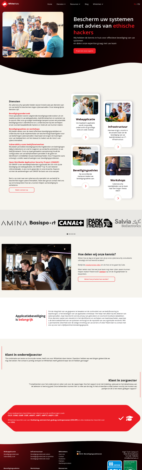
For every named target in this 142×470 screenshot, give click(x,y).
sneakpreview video (93, 265)
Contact (61, 456)
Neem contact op (21, 190)
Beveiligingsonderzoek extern (40, 454)
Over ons (62, 454)
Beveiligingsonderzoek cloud (40, 459)
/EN (137, 4)
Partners (61, 461)
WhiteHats (97, 4)
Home (49, 4)
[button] (61, 4)
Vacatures (62, 459)
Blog (86, 4)
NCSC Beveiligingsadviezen (90, 454)
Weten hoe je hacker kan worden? (96, 279)
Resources (74, 4)
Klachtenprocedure (65, 463)
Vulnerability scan (9, 456)
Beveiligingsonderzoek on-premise (42, 456)
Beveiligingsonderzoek (11, 454)
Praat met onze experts (84, 51)
